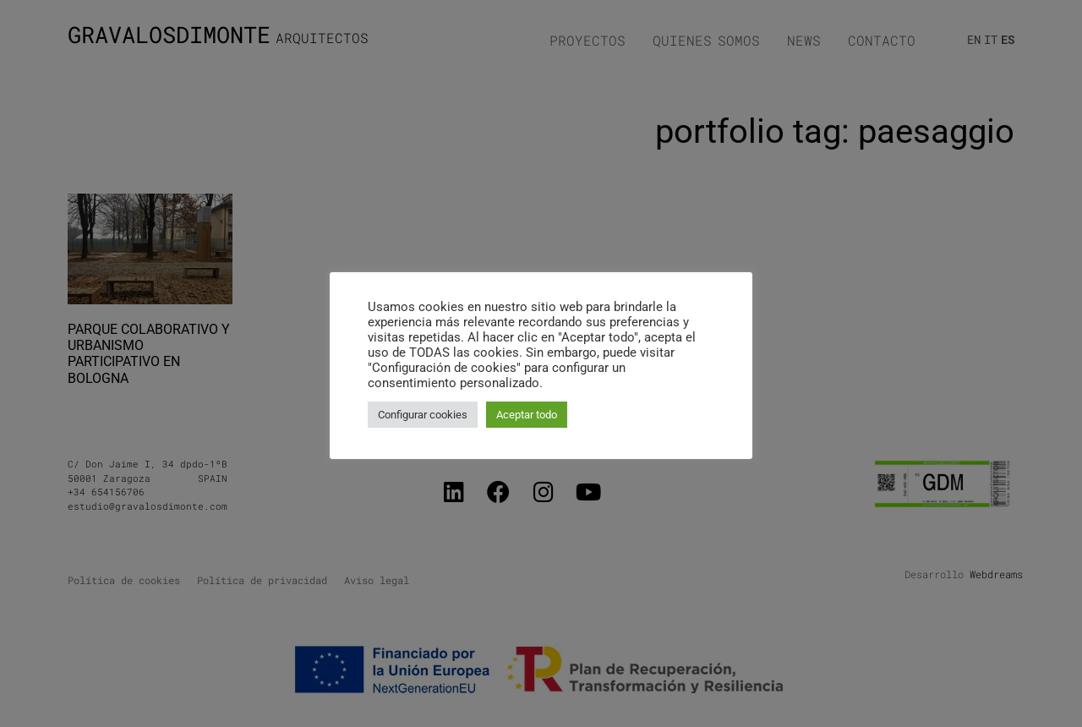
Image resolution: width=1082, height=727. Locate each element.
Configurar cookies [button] (422, 414)
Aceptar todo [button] (526, 414)
